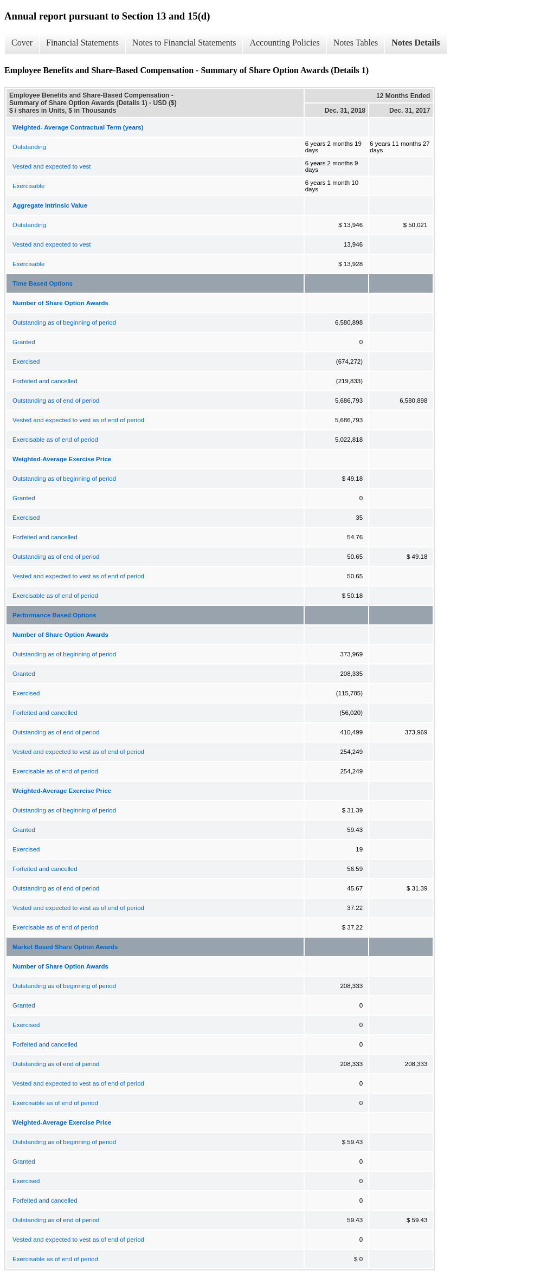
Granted (23, 342)
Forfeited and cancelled (45, 381)
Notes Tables (355, 42)
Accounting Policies (284, 42)
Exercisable (28, 186)
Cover (22, 42)
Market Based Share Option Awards (65, 947)
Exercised (26, 361)
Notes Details (415, 42)
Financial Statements (82, 42)
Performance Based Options (54, 615)
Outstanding (29, 147)
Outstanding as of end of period (55, 400)
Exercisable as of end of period (55, 439)
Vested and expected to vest (51, 166)
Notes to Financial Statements (184, 42)
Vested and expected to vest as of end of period (78, 420)
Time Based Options (42, 283)
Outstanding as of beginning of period (64, 322)
